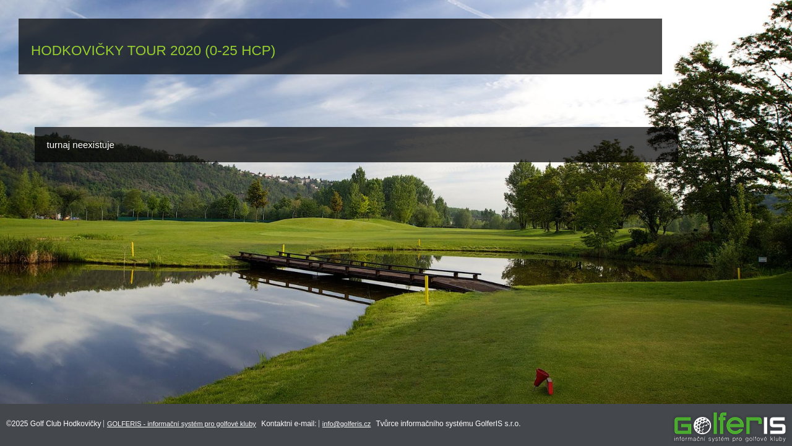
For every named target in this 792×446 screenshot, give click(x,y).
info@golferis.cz (346, 423)
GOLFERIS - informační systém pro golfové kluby (181, 423)
